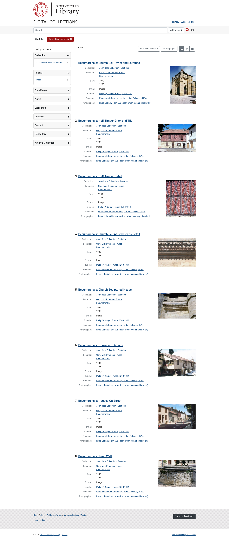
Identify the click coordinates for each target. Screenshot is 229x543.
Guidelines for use (54, 515)
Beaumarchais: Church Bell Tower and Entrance (109, 63)
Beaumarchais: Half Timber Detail (100, 176)
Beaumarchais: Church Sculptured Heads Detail (109, 234)
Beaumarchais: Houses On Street (99, 400)
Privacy (65, 535)
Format (38, 72)
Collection (40, 55)
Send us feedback (184, 516)
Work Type (40, 107)
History (175, 22)
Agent (38, 99)
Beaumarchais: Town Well (95, 456)
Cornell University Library (50, 535)
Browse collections (71, 515)
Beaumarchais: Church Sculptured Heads (105, 289)
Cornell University (40, 9)
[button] (60, 39)
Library (67, 9)
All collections (187, 22)
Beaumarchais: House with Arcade (100, 345)
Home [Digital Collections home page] (35, 515)
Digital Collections (55, 21)
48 (168, 48)
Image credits (39, 520)
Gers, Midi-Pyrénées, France (112, 72)
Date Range (41, 90)
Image (38, 80)
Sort (148, 49)
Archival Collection (44, 142)
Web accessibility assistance (184, 535)
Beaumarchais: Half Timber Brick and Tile (105, 120)
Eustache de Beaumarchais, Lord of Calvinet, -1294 (122, 98)
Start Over (40, 39)
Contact (84, 515)
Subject (39, 125)
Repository (40, 134)
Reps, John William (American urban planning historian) (125, 103)
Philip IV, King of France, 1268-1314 (115, 93)
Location (39, 116)
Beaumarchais (106, 76)
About (42, 515)
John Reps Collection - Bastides (49, 62)
